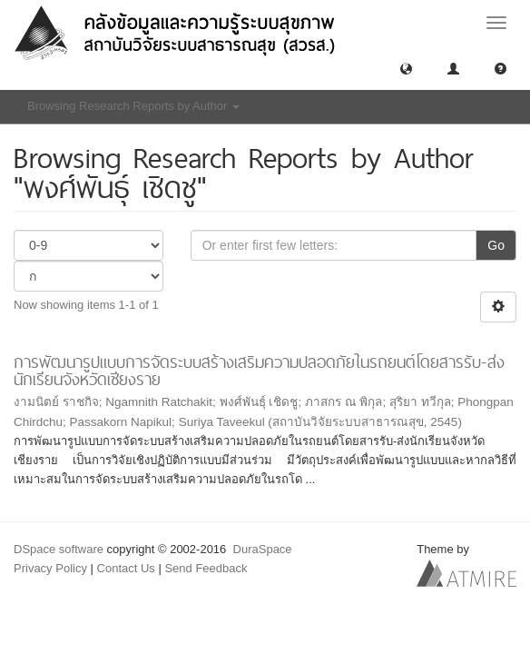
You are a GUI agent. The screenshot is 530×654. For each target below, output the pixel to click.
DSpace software (58, 549)
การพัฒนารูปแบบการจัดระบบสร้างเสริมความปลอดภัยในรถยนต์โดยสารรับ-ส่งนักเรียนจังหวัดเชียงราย (259, 370)
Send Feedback (205, 568)
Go (496, 245)
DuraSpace (262, 549)
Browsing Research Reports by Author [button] (133, 106)
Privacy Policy (50, 568)
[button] (406, 68)
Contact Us (126, 568)
